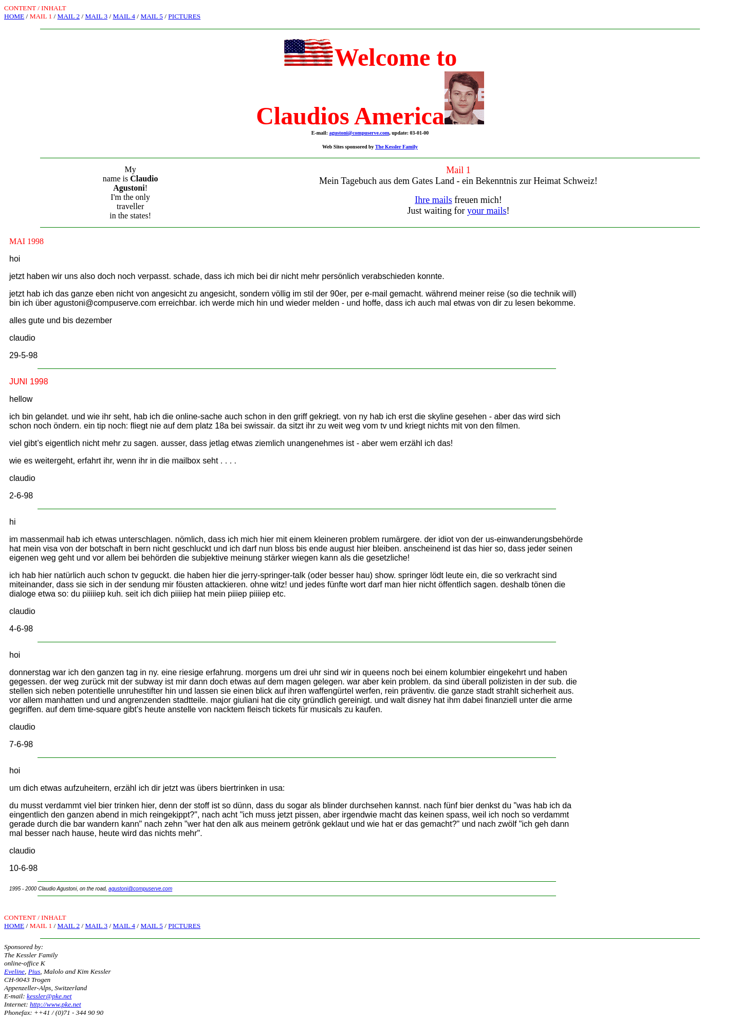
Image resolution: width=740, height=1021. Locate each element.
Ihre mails (433, 200)
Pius (34, 971)
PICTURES (184, 16)
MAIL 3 (96, 16)
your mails (487, 211)
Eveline (14, 971)
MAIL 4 (124, 16)
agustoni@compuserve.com (359, 133)
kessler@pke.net (49, 996)
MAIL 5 (151, 16)
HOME (14, 16)
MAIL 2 (69, 16)
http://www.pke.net (55, 1004)
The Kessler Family (396, 147)
